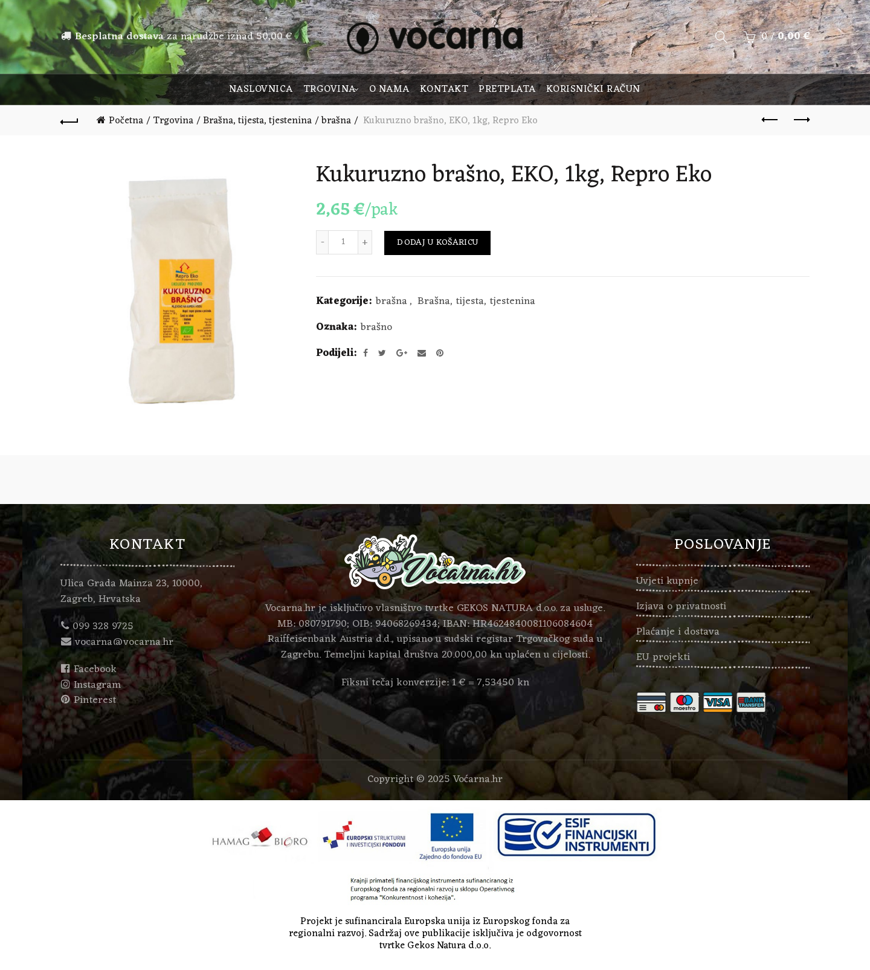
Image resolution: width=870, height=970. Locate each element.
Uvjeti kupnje (667, 581)
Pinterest (95, 700)
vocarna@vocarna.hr (124, 642)
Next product (801, 119)
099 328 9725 (103, 627)
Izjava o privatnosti (681, 607)
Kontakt (444, 89)
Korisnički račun (593, 89)
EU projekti (663, 657)
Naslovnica (261, 89)
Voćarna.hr (478, 780)
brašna (336, 120)
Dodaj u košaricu (437, 242)
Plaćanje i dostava (678, 632)
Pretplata (507, 89)
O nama (389, 89)
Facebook (95, 670)
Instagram (97, 685)
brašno (376, 328)
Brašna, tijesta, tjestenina (257, 120)
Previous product (771, 119)
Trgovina (329, 89)
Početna (126, 120)
